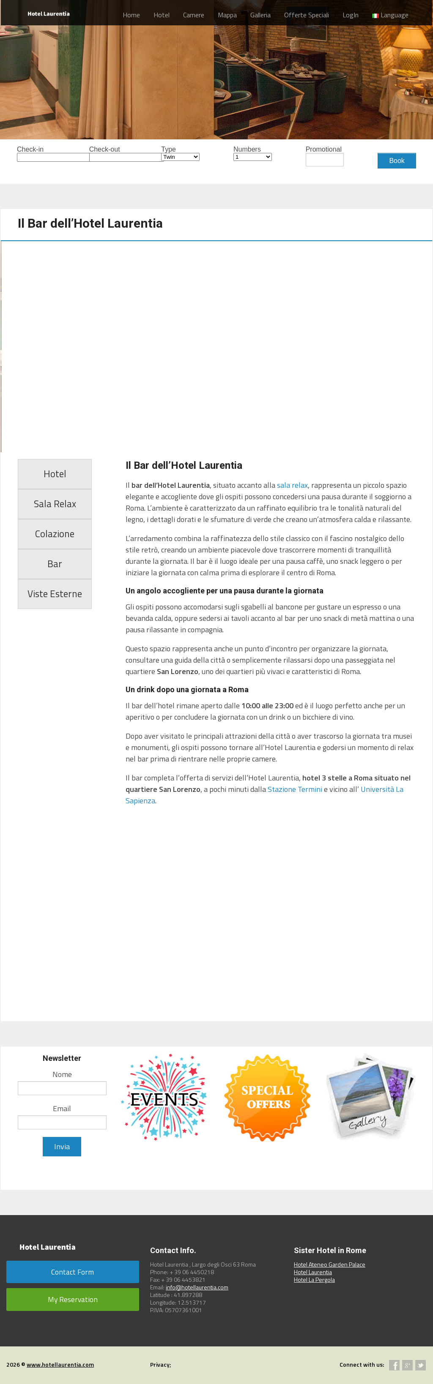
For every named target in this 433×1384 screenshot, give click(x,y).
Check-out (108, 154)
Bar (54, 564)
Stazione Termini (295, 789)
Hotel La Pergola (314, 1279)
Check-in (36, 154)
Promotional (325, 156)
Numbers (252, 153)
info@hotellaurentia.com (197, 1287)
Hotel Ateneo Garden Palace (329, 1264)
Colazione (54, 534)
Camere (193, 15)
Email (62, 1108)
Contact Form (72, 1272)
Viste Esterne (54, 594)
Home (131, 15)
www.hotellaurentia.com (60, 1364)
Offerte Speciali (306, 15)
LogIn (351, 15)
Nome (62, 1074)
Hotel (161, 15)
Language (390, 15)
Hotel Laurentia (313, 1271)
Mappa (227, 15)
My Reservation (73, 1299)
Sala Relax (55, 504)
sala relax (292, 485)
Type (180, 153)
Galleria (260, 15)
